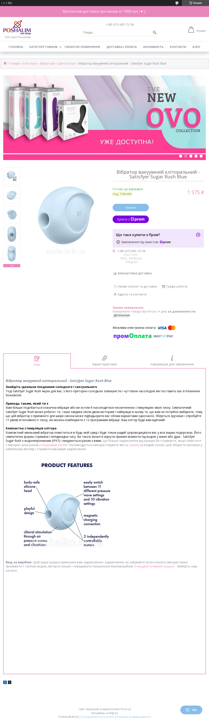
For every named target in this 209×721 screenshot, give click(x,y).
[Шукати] (154, 32)
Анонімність (153, 47)
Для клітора (66, 63)
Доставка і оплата (121, 47)
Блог (197, 47)
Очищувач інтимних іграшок (154, 566)
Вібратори (47, 63)
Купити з (131, 219)
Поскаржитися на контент (97, 717)
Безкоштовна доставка (135, 273)
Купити (131, 208)
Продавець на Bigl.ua (104, 713)
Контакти (178, 47)
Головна (16, 47)
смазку (134, 445)
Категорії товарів (43, 47)
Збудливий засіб (53, 445)
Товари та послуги (23, 63)
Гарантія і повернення (82, 47)
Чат (191, 710)
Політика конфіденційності (134, 717)
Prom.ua (126, 709)
